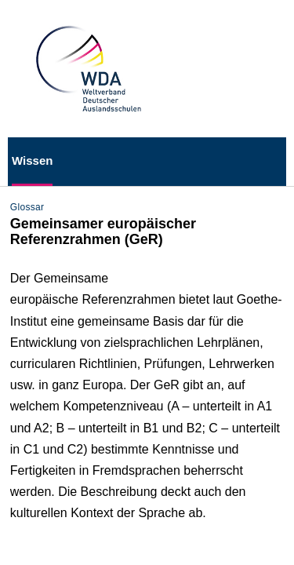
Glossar (27, 207)
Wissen (32, 160)
